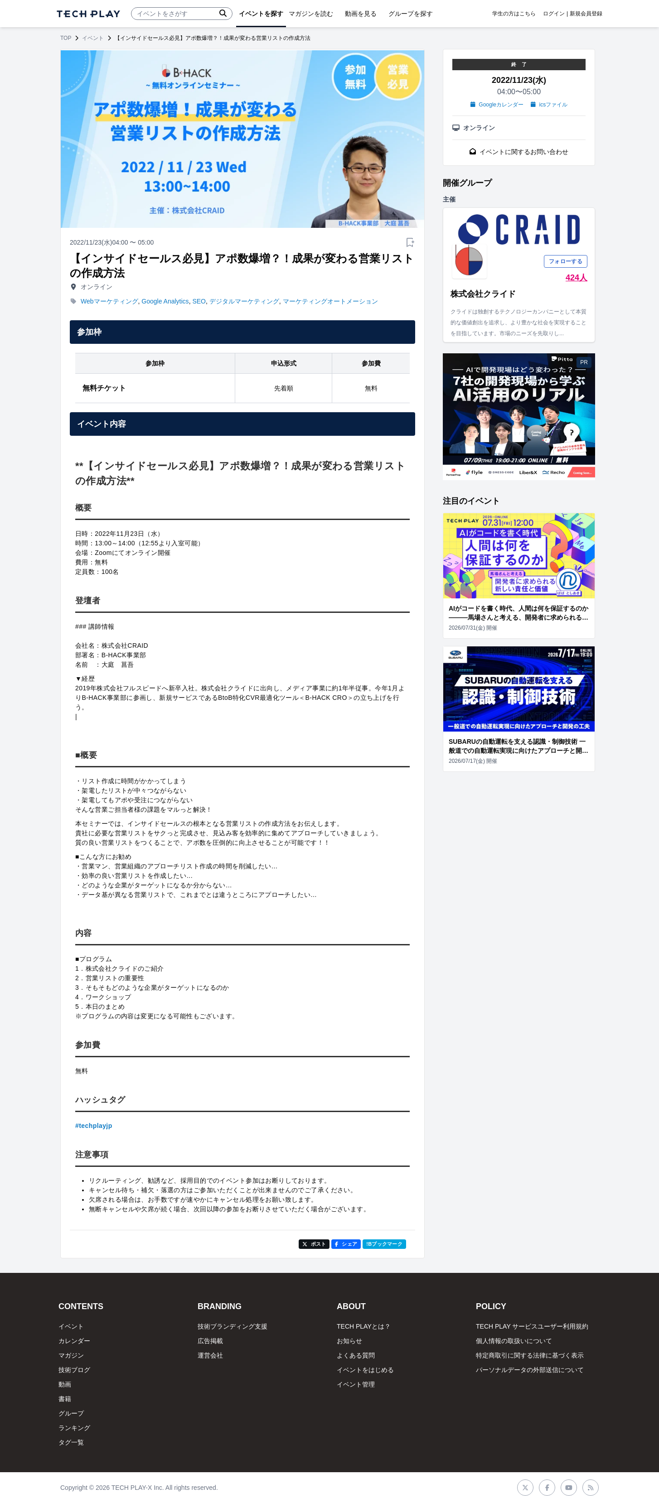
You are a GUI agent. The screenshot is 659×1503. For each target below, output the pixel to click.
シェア (346, 1244)
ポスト (314, 1244)
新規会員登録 (586, 13)
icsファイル (549, 104)
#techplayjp (93, 1125)
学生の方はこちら (514, 13)
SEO (199, 301)
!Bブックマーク (384, 1244)
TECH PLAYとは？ (364, 1326)
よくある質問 (356, 1355)
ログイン (554, 13)
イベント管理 (356, 1384)
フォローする (565, 261)
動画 (64, 1384)
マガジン (71, 1355)
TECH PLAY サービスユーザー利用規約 (532, 1326)
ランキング (74, 1427)
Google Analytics (165, 301)
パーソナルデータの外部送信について (530, 1369)
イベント (93, 38)
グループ (71, 1413)
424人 (576, 277)
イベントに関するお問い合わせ (519, 151)
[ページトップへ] (88, 13)
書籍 (64, 1398)
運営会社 (210, 1355)
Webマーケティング (109, 301)
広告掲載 (210, 1340)
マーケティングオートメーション (330, 301)
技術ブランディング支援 (232, 1326)
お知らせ (349, 1340)
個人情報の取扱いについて (514, 1340)
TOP (65, 38)
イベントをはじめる (365, 1369)
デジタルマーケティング (244, 301)
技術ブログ (74, 1369)
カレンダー (74, 1340)
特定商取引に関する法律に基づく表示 (530, 1355)
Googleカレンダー (496, 104)
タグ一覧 (71, 1442)
